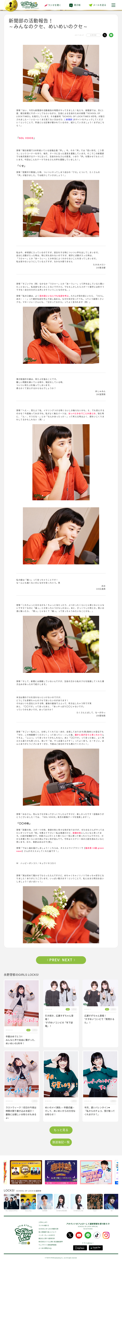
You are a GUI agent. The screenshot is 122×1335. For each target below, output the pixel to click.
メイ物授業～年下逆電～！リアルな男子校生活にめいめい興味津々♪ (21, 1164)
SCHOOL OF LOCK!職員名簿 (48, 1300)
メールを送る (99, 5)
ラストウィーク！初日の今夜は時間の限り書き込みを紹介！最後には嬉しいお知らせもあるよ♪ (21, 1112)
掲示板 (77, 5)
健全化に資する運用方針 (47, 1309)
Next (68, 960)
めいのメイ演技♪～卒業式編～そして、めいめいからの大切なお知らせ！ (60, 1111)
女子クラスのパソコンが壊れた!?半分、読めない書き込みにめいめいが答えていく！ (60, 1166)
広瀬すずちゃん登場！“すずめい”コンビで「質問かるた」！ (99, 1019)
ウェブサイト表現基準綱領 (47, 1316)
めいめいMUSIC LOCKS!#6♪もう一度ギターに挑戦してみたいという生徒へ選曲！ (99, 1185)
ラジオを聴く (52, 5)
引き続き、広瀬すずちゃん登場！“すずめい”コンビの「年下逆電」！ (59, 1021)
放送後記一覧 (61, 1213)
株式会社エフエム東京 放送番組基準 (51, 1313)
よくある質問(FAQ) (45, 1319)
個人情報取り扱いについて (47, 1303)
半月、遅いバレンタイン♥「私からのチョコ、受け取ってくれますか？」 (99, 1111)
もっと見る (61, 1201)
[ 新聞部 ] (69, 120)
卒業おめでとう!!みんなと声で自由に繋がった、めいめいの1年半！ (21, 1040)
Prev (53, 960)
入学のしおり (43, 1293)
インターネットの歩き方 (47, 1306)
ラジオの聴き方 (44, 1296)
